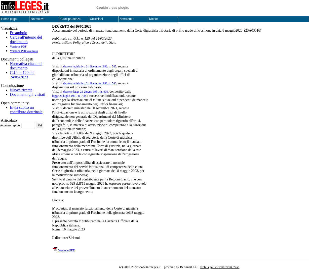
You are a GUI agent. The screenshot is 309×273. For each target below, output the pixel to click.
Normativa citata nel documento (26, 65)
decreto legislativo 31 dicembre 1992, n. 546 (89, 83)
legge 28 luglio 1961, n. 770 (69, 96)
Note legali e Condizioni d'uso (219, 267)
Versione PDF (18, 46)
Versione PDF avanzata (24, 51)
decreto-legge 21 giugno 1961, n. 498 (85, 91)
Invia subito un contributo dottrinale (26, 109)
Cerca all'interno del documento (26, 39)
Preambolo (18, 33)
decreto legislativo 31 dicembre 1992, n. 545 (89, 66)
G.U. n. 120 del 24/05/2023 (22, 74)
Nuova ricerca (21, 90)
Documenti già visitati (27, 94)
